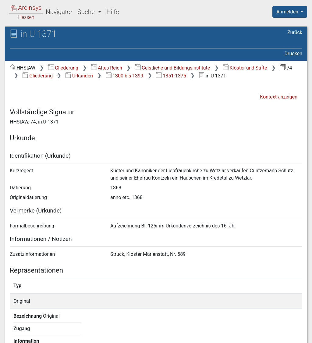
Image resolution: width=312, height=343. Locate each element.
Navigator (59, 12)
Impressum (291, 335)
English (14, 330)
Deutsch (36, 330)
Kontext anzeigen (278, 97)
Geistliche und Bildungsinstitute (172, 68)
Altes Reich (106, 68)
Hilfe (112, 12)
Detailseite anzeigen (239, 301)
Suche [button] (86, 12)
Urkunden (79, 76)
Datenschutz (200, 335)
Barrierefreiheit (246, 335)
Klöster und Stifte (245, 68)
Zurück (294, 32)
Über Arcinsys (154, 335)
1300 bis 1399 (124, 76)
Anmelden (288, 12)
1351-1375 (171, 76)
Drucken (293, 53)
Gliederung (63, 68)
